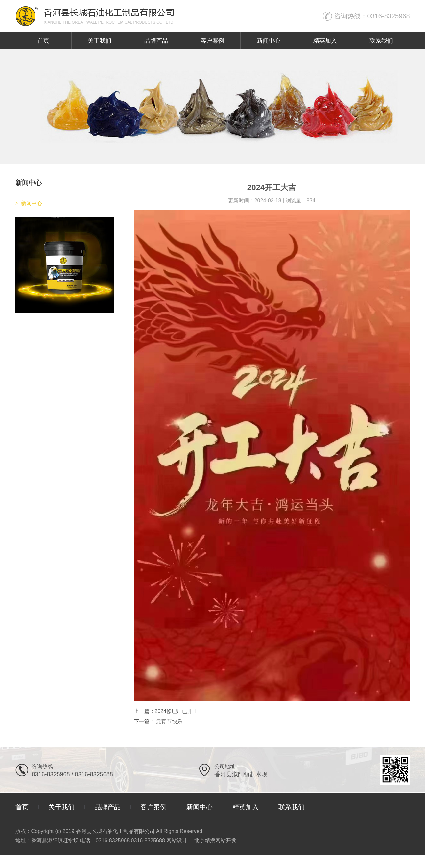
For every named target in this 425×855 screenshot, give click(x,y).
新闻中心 (268, 41)
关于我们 (99, 41)
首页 (43, 41)
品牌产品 (156, 41)
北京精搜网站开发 (215, 840)
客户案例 (212, 41)
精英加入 (325, 41)
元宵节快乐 (168, 721)
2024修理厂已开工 (176, 711)
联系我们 (381, 41)
